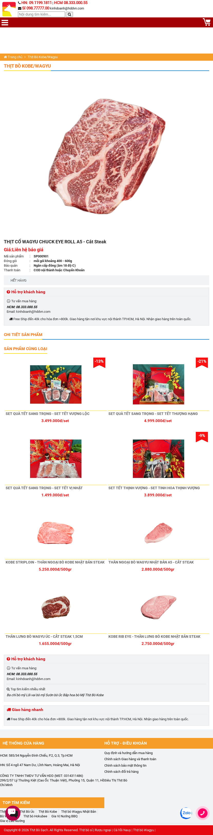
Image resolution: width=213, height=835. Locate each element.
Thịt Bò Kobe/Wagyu (27, 66)
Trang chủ (13, 57)
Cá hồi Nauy (122, 830)
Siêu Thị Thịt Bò (115, 780)
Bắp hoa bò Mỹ (73, 695)
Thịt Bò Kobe (94, 695)
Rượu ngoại (103, 830)
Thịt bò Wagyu (143, 830)
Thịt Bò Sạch (39, 830)
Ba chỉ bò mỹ (16, 695)
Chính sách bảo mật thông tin (125, 765)
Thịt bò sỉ (85, 830)
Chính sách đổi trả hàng (121, 772)
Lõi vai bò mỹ (35, 695)
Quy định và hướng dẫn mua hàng (128, 753)
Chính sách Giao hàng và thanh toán (130, 759)
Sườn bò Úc (53, 695)
